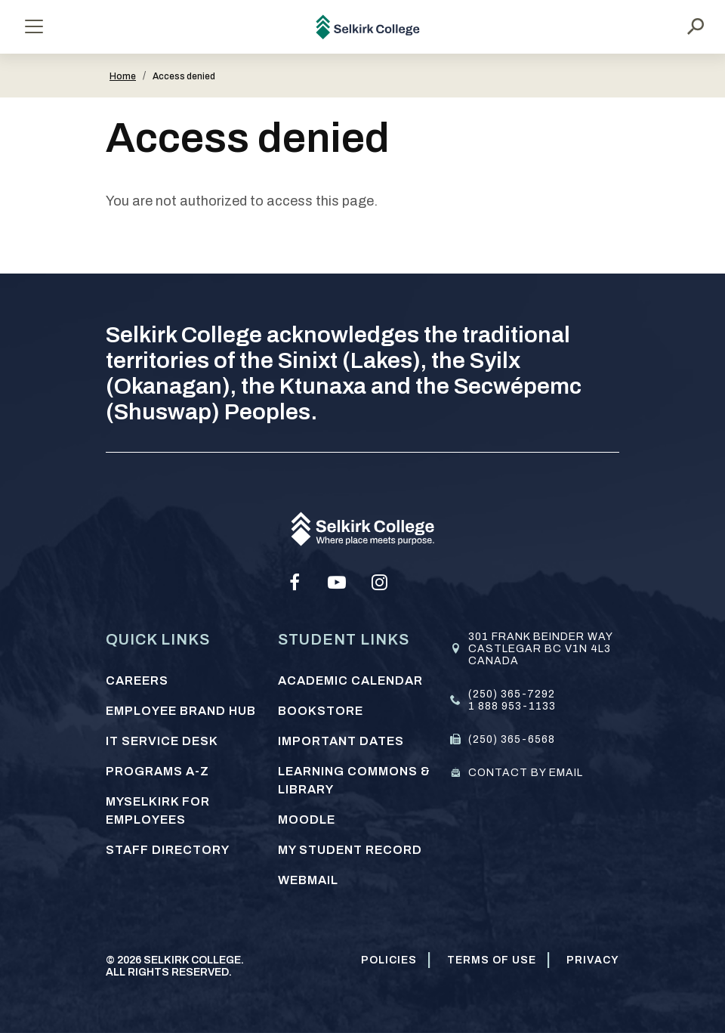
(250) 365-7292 (511, 694)
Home (123, 76)
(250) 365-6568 (511, 739)
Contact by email (525, 772)
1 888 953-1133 (512, 706)
